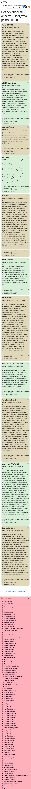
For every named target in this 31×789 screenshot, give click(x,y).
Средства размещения (11, 685)
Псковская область (9, 701)
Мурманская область (9, 664)
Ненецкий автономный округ (11, 666)
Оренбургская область (10, 690)
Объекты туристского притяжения (14, 676)
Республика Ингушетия (10, 713)
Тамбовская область (9, 759)
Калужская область (9, 633)
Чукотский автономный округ (11, 784)
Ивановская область (9, 624)
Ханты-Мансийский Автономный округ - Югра (16, 775)
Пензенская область (9, 694)
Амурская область (9, 604)
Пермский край (8, 696)
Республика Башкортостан (11, 707)
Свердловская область (10, 750)
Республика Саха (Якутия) (11, 728)
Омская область (8, 688)
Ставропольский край (9, 757)
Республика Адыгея (9, 703)
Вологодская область (9, 618)
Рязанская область (9, 740)
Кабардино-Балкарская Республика (13, 628)
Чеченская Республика (10, 779)
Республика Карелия (9, 717)
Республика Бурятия (9, 709)
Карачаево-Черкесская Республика (13, 637)
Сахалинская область (9, 748)
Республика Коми (8, 719)
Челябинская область (9, 777)
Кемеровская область (10, 639)
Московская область (9, 662)
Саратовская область (9, 746)
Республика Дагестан (9, 711)
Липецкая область (8, 655)
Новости (7, 687)
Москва (6, 660)
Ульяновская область (9, 771)
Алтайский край (8, 601)
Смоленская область (9, 755)
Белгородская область (10, 610)
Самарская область (9, 742)
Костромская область (10, 643)
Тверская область (8, 761)
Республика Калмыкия (10, 715)
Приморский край (8, 698)
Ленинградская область (10, 653)
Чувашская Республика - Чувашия (13, 782)
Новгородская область (10, 670)
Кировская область (9, 641)
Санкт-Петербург (8, 744)
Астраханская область (10, 608)
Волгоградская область (10, 616)
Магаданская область (9, 658)
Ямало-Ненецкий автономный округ (13, 786)
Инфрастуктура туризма (11, 678)
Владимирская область (10, 614)
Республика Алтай (9, 705)
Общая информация (10, 674)
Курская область (8, 651)
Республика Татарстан (10, 732)
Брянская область (8, 612)
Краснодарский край (9, 645)
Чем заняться (8, 682)
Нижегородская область (10, 668)
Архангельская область (10, 606)
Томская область (8, 763)
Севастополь (7, 752)
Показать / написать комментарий (15, 591)
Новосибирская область (10, 672)
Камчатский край (8, 635)
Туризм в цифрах (9, 680)
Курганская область (9, 649)
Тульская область (8, 765)
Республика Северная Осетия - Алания (14, 730)
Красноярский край (9, 647)
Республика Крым (8, 721)
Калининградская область (11, 631)
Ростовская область (9, 738)
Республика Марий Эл (10, 723)
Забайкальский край (9, 622)
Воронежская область (10, 620)
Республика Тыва (8, 734)
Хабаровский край (8, 773)
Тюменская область (9, 767)
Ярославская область (9, 788)
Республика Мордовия (10, 725)
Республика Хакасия (9, 736)
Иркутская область (9, 626)
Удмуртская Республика (10, 769)
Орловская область (9, 692)
